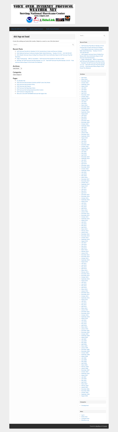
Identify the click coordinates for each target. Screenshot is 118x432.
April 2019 (84, 163)
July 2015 (83, 222)
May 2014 (84, 246)
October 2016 (84, 198)
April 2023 (84, 119)
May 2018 (84, 175)
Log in (82, 415)
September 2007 (85, 373)
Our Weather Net (21, 80)
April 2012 (84, 287)
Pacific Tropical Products (52, 29)
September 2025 (85, 84)
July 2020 (83, 151)
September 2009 (85, 335)
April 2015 (84, 227)
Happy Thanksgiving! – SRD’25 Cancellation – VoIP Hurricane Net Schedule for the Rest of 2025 (40, 58)
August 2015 (84, 220)
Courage (105, 426)
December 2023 (85, 106)
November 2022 (85, 122)
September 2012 (85, 279)
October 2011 (84, 296)
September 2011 (85, 297)
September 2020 (85, 148)
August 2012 (84, 280)
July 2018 (83, 172)
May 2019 (84, 162)
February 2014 (85, 251)
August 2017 (84, 186)
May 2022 (84, 129)
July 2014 (83, 242)
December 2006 (85, 389)
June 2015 (84, 224)
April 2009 (84, 344)
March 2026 (84, 79)
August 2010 (84, 318)
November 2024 (85, 94)
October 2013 (84, 258)
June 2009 (84, 341)
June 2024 (84, 103)
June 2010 (84, 322)
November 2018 (85, 167)
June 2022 (84, 127)
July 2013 (83, 263)
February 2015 (85, 230)
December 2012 (85, 273)
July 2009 (83, 339)
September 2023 (85, 112)
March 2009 (84, 346)
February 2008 (85, 366)
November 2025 (85, 81)
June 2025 (84, 89)
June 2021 (84, 141)
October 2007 (84, 371)
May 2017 (84, 191)
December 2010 (85, 311)
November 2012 (85, 275)
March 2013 (84, 270)
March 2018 (84, 177)
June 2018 (84, 174)
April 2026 (84, 77)
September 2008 (85, 354)
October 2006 (84, 392)
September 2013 (85, 260)
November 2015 (85, 215)
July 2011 (83, 301)
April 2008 (84, 363)
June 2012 (84, 284)
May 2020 (84, 153)
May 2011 (84, 304)
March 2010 (84, 327)
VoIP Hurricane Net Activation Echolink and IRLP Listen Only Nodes (33, 82)
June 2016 (84, 205)
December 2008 (85, 349)
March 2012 (84, 289)
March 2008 (84, 365)
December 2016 (85, 194)
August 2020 (84, 149)
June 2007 (84, 378)
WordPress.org (85, 420)
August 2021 (84, 137)
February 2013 (85, 272)
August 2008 (84, 356)
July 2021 (83, 139)
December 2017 (85, 179)
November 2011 (85, 294)
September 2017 (85, 184)
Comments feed (85, 418)
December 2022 (85, 120)
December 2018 (85, 165)
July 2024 (83, 101)
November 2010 (85, 313)
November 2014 (85, 236)
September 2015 (85, 218)
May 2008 (84, 361)
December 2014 (85, 234)
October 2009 (84, 334)
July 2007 (83, 377)
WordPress (98, 426)
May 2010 (84, 323)
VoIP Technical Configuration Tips (25, 91)
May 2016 (84, 206)
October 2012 (84, 277)
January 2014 (84, 253)
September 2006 (85, 394)
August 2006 (84, 396)
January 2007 (84, 387)
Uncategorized (84, 405)
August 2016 (84, 201)
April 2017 (84, 193)
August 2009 (84, 337)
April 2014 (84, 248)
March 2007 (84, 384)
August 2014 (84, 241)
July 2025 (83, 88)
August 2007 (84, 375)
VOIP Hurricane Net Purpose (24, 86)
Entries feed (84, 416)
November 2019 (85, 156)
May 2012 (84, 285)
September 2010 (85, 316)
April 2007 (84, 382)
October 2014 (84, 237)
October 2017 (84, 182)
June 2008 (84, 359)
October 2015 (84, 217)
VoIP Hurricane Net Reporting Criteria (26, 88)
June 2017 (84, 189)
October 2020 (84, 146)
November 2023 (85, 108)
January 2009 (84, 347)
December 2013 (85, 254)
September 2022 (85, 125)
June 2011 (84, 303)
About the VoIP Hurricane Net (19, 29)
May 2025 (84, 91)
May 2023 (84, 117)
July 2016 (83, 203)
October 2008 (84, 353)
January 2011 (84, 309)
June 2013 (84, 265)
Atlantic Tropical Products (36, 29)
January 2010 (84, 328)
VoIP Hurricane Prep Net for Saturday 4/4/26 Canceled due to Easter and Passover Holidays (39, 51)
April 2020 (84, 155)
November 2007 (85, 370)
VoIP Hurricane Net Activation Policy (26, 84)
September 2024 (85, 98)
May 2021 (84, 143)
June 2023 (84, 115)
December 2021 (85, 134)
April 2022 (84, 131)
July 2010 (83, 320)
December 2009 (85, 330)
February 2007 (85, 385)
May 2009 (84, 342)
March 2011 (84, 308)
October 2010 (84, 315)
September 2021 (85, 136)
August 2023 (84, 113)
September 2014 (85, 239)
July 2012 (83, 282)
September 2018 (85, 170)
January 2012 (84, 291)
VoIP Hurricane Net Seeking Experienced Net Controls (30, 90)
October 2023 (84, 110)
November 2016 (85, 196)
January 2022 (84, 132)
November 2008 (85, 351)
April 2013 (84, 268)
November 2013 (85, 256)
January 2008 (84, 368)
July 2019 (83, 160)
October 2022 (84, 124)
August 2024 (84, 100)
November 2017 (85, 181)
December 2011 (85, 292)
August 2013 (84, 261)
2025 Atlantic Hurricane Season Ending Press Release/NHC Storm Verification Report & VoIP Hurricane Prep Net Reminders (92, 56)
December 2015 (85, 213)
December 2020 (85, 144)
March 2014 (84, 249)
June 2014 (84, 244)
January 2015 (84, 232)
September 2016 (85, 199)
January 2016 (84, 211)
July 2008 (83, 358)
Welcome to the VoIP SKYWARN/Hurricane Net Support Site (32, 93)
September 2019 (85, 158)
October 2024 (84, 96)
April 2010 (84, 325)
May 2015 (84, 225)
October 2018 (84, 168)
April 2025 (84, 93)
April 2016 (84, 208)
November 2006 (85, 390)
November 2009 (85, 332)
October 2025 (84, 82)
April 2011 (84, 306)
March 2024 (84, 105)
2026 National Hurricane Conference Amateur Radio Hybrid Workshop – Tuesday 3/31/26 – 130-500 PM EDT (44, 53)
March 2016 (84, 210)
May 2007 (84, 380)
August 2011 (84, 299)
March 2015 (84, 229)
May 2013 (84, 267)
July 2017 (83, 187)
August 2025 (84, 86)
